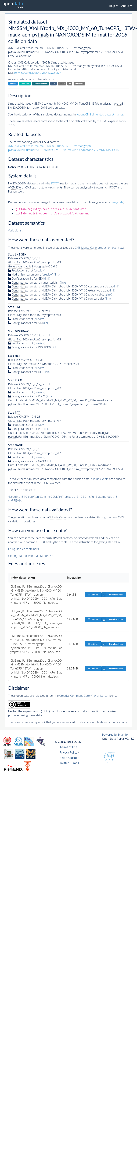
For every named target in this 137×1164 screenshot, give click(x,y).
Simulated (25, 83)
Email (75, 763)
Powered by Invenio (115, 735)
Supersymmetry (41, 83)
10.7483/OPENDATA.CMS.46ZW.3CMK (37, 73)
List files (93, 594)
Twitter (64, 763)
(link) (57, 274)
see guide (117, 202)
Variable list (15, 230)
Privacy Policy (68, 752)
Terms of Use (68, 747)
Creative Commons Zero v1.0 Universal (83, 696)
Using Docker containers (23, 549)
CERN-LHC (79, 83)
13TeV (62, 83)
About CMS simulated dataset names (100, 114)
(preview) (39, 270)
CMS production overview (99, 248)
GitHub (73, 758)
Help (62, 758)
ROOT (55, 183)
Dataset (13, 83)
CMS (53, 83)
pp (70, 83)
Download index (112, 594)
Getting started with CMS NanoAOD (30, 556)
